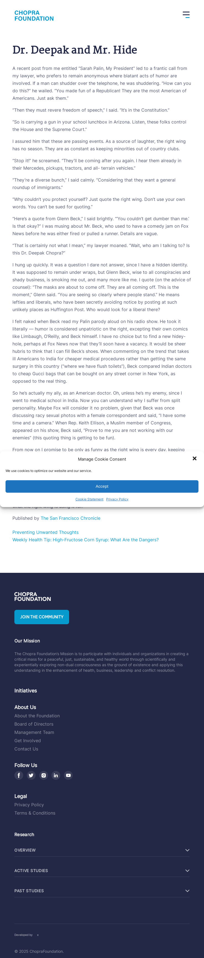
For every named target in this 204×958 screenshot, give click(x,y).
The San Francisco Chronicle (70, 518)
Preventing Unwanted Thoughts (45, 532)
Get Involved (27, 740)
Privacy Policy (117, 499)
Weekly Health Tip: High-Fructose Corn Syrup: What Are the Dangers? (85, 539)
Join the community (41, 617)
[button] (195, 459)
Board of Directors (33, 724)
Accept (102, 486)
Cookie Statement (89, 499)
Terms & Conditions (34, 813)
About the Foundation (37, 715)
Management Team (34, 732)
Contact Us (26, 749)
